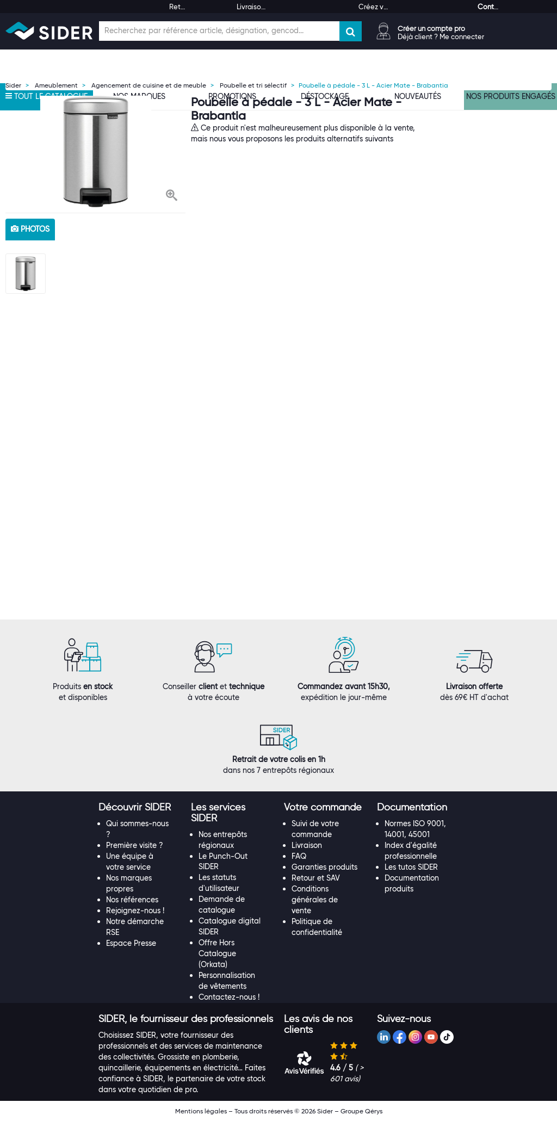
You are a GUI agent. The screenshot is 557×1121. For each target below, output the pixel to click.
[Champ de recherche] (219, 31)
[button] (171, 196)
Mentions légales (201, 1111)
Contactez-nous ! (229, 997)
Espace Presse (131, 943)
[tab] (139, 807)
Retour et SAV (316, 878)
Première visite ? (134, 845)
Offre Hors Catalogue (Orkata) (217, 953)
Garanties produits (324, 867)
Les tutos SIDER (411, 867)
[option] (95, 151)
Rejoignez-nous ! (135, 910)
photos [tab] (30, 229)
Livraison (307, 845)
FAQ (299, 856)
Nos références (132, 900)
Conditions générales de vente (315, 899)
